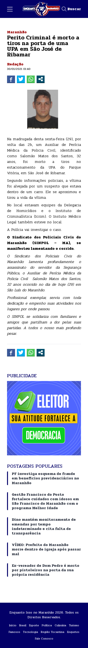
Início (12, 625)
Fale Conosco (44, 638)
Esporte (34, 625)
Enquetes (73, 632)
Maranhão (17, 32)
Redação (15, 64)
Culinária (60, 625)
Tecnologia (30, 632)
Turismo (74, 625)
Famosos (14, 632)
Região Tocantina (52, 632)
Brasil (22, 625)
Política (47, 625)
